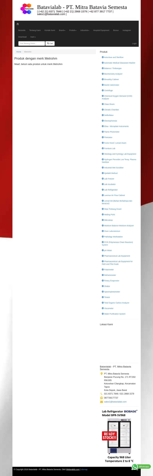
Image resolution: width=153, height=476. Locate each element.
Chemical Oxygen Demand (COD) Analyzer (117, 97)
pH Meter (107, 250)
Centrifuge (107, 90)
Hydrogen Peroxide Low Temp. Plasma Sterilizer (119, 160)
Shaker (106, 286)
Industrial (84, 30)
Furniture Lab (108, 148)
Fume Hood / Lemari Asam (114, 143)
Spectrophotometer (111, 292)
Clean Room (108, 104)
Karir (33, 37)
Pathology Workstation (112, 237)
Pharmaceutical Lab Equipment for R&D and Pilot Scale (117, 262)
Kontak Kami (50, 30)
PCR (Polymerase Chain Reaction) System (117, 243)
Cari (50, 43)
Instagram (127, 30)
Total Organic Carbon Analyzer (115, 303)
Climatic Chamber (110, 110)
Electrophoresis (109, 121)
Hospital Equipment (101, 30)
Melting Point (108, 215)
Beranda (21, 30)
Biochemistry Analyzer (112, 74)
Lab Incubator (109, 184)
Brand (62, 30)
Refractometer (109, 275)
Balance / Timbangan (112, 68)
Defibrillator (108, 115)
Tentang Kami (35, 30)
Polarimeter (108, 270)
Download (22, 37)
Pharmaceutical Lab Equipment (116, 256)
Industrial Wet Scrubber (113, 168)
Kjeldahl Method (109, 173)
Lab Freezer (108, 179)
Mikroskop (107, 220)
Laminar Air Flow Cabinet (113, 195)
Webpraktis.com (72, 469)
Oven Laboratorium (111, 231)
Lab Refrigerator (110, 190)
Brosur (116, 30)
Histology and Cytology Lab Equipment (119, 154)
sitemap (84, 469)
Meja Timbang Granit (111, 209)
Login (134, 43)
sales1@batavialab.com (115, 402)
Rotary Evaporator (110, 281)
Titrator (106, 297)
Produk (72, 30)
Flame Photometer (110, 132)
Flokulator (107, 137)
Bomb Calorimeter (110, 85)
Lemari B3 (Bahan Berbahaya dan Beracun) (117, 202)
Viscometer (107, 308)
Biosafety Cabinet (110, 79)
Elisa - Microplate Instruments (115, 126)
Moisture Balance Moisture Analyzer (118, 226)
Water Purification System (113, 314)
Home (18, 52)
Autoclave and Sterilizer (113, 57)
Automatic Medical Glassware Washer (118, 63)
